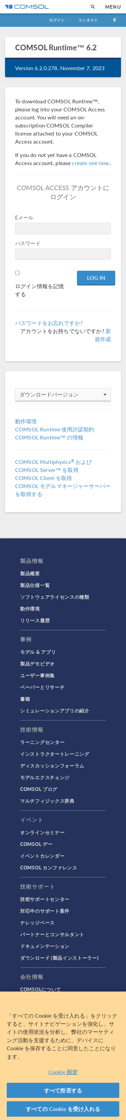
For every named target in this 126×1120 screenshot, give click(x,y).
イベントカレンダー (42, 855)
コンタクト (88, 19)
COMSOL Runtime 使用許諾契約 (54, 429)
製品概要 (30, 573)
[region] (63, 1056)
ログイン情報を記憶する (39, 290)
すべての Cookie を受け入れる (63, 1109)
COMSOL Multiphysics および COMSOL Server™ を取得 (53, 466)
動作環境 (26, 421)
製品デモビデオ (37, 663)
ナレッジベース (37, 922)
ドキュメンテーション (45, 946)
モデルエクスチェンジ (45, 777)
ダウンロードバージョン (63, 394)
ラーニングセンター (42, 742)
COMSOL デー (36, 844)
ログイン (57, 19)
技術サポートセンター (45, 899)
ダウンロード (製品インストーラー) (59, 957)
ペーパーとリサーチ (42, 687)
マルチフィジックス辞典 (47, 800)
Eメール (24, 217)
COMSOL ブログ (38, 789)
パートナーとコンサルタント (52, 934)
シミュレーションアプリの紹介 (54, 710)
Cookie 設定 (63, 1072)
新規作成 (103, 335)
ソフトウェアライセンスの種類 (54, 596)
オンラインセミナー (42, 832)
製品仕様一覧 (35, 585)
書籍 (25, 698)
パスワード (28, 243)
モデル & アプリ (38, 651)
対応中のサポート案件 (45, 910)
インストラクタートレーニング (54, 753)
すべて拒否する (63, 1090)
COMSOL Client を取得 (43, 478)
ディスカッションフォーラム (52, 765)
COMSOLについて (40, 989)
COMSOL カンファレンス (48, 867)
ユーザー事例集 (37, 675)
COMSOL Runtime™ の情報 (49, 437)
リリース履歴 (35, 620)
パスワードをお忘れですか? (49, 323)
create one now (90, 163)
